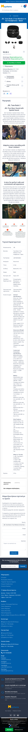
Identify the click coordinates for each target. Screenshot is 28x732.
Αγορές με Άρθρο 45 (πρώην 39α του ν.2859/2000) (13, 615)
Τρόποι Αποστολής (5, 610)
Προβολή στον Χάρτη (6, 626)
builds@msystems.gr (6, 663)
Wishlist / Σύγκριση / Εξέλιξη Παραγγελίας (16, 1)
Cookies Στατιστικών (14, 727)
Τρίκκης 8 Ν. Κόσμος (6, 633)
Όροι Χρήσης (8, 710)
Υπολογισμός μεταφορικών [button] (9, 77)
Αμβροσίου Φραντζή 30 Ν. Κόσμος (10, 621)
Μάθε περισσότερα (19, 729)
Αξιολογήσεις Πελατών (6, 579)
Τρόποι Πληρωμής (5, 608)
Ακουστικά (15, 15)
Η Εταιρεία (3, 577)
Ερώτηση (23, 541)
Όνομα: (24, 528)
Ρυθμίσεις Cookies (17, 710)
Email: (24, 534)
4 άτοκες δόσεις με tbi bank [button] (11, 85)
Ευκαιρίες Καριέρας (6, 586)
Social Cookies (13, 725)
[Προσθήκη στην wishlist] (24, 52)
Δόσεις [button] (7, 81)
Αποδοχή (9, 729)
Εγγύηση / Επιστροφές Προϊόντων (9, 604)
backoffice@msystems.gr (7, 670)
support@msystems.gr (6, 667)
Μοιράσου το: (6, 91)
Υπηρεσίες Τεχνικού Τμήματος (8, 581)
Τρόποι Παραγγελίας (6, 606)
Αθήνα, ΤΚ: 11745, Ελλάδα (7, 624)
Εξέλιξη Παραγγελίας (6, 612)
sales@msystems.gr (6, 659)
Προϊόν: (24, 522)
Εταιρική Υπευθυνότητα (7, 584)
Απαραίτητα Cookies (13, 724)
